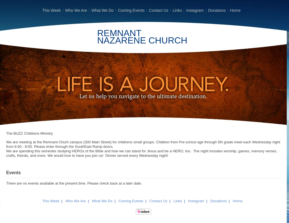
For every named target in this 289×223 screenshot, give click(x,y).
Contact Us (158, 10)
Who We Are (76, 10)
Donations (217, 10)
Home (235, 10)
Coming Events (131, 10)
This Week (51, 10)
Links (177, 10)
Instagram (195, 10)
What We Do (102, 10)
